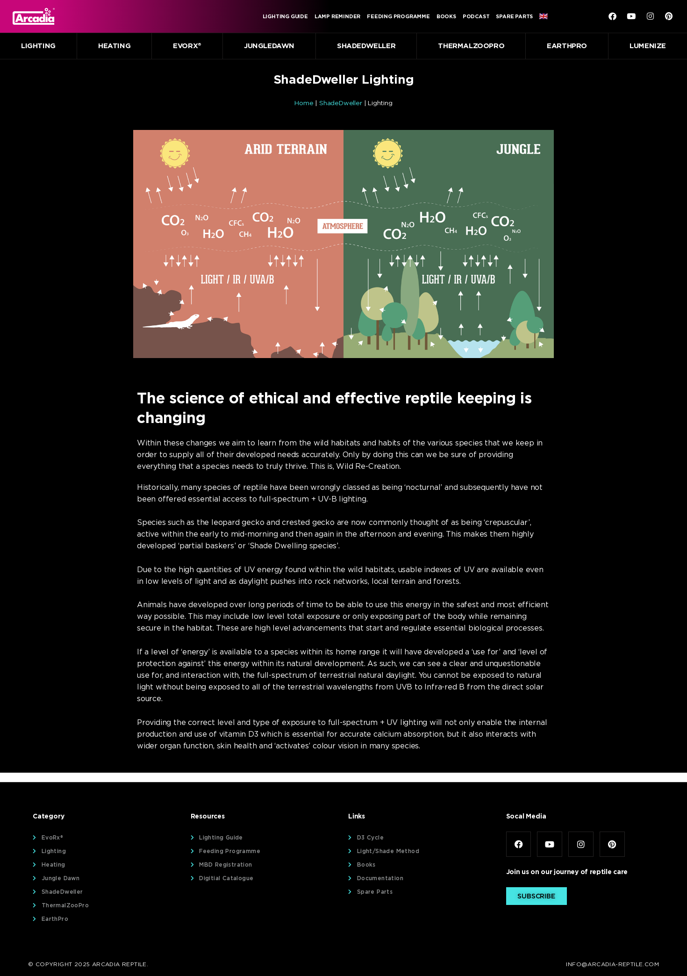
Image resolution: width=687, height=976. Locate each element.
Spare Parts (514, 16)
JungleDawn (269, 46)
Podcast (476, 16)
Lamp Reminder (337, 16)
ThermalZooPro (471, 46)
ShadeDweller (366, 46)
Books (446, 16)
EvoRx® (187, 46)
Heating (114, 46)
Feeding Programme (398, 16)
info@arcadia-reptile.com (612, 964)
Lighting (38, 46)
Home (303, 103)
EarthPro (567, 46)
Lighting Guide (285, 16)
